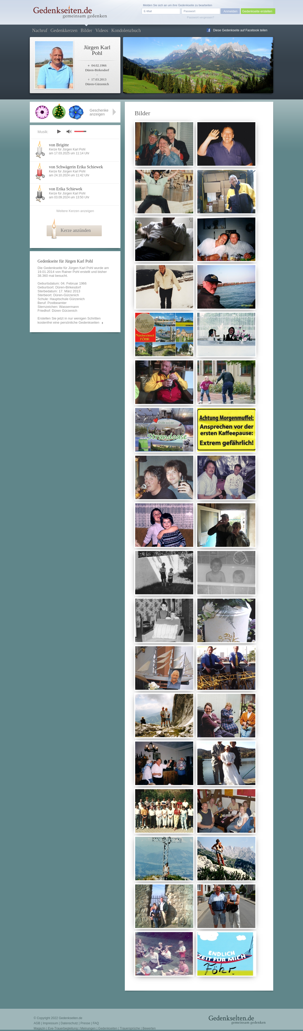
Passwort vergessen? (200, 17)
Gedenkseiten (107, 1028)
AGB (37, 1023)
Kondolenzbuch (126, 30)
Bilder (86, 30)
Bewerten (149, 1028)
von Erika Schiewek (65, 189)
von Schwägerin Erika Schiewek (76, 167)
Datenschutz (69, 1023)
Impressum (50, 1023)
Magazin (39, 1028)
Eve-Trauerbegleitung (63, 1028)
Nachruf (39, 30)
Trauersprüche (130, 1028)
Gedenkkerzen (64, 30)
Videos (101, 30)
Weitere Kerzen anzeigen (75, 211)
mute (69, 131)
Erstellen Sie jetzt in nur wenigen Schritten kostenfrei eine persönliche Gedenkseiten (69, 320)
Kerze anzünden (76, 230)
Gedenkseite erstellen (257, 11)
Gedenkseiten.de (70, 1018)
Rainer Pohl (70, 272)
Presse (85, 1023)
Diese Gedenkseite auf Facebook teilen (240, 30)
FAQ (96, 1023)
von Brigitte (59, 145)
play (59, 131)
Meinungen (88, 1028)
